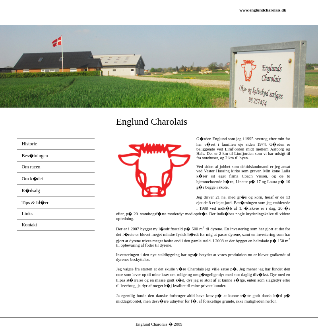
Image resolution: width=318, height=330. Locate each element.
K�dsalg (31, 190)
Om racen (31, 167)
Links (27, 213)
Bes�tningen (35, 155)
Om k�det (32, 178)
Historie (29, 144)
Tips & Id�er (35, 202)
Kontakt (29, 225)
